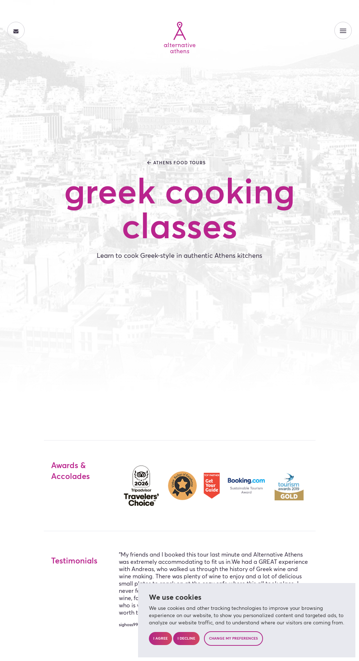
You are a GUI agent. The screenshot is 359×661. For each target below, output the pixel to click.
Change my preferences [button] (233, 638)
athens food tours (179, 163)
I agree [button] (160, 638)
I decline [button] (186, 638)
